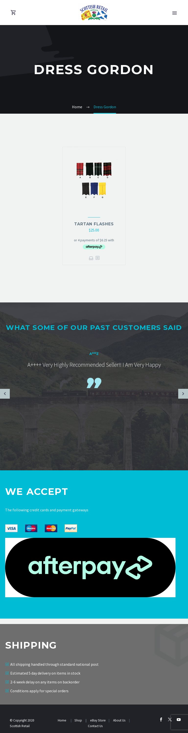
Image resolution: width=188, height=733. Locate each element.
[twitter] (170, 719)
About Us (119, 720)
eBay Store (98, 720)
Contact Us (95, 726)
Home (62, 720)
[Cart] (13, 13)
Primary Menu (174, 13)
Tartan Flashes (94, 224)
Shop (78, 720)
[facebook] (161, 719)
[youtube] (179, 719)
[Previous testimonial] (5, 393)
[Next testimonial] (183, 393)
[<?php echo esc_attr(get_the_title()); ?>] (97, 258)
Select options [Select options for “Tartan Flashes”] (91, 258)
